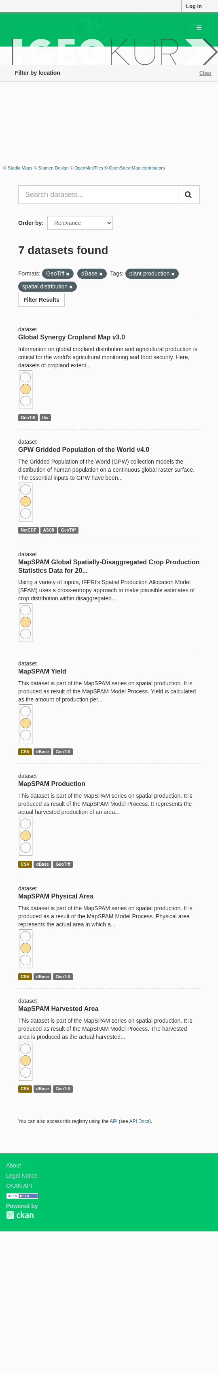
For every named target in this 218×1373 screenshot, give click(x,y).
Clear (205, 73)
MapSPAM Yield (42, 671)
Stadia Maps (20, 167)
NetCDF (28, 530)
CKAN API (19, 1185)
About (13, 1165)
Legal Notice (22, 1175)
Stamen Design (53, 167)
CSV (25, 751)
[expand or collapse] (199, 27)
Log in (194, 6)
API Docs (139, 1121)
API (113, 1121)
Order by (30, 223)
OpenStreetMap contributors (137, 167)
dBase (42, 751)
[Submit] (189, 194)
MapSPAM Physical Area (55, 896)
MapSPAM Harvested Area (58, 1008)
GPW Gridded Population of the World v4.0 (83, 449)
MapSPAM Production (51, 783)
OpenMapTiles (88, 167)
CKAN (20, 1215)
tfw (45, 417)
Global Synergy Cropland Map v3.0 (71, 337)
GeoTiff (28, 417)
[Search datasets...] (98, 194)
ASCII (48, 530)
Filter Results (41, 300)
